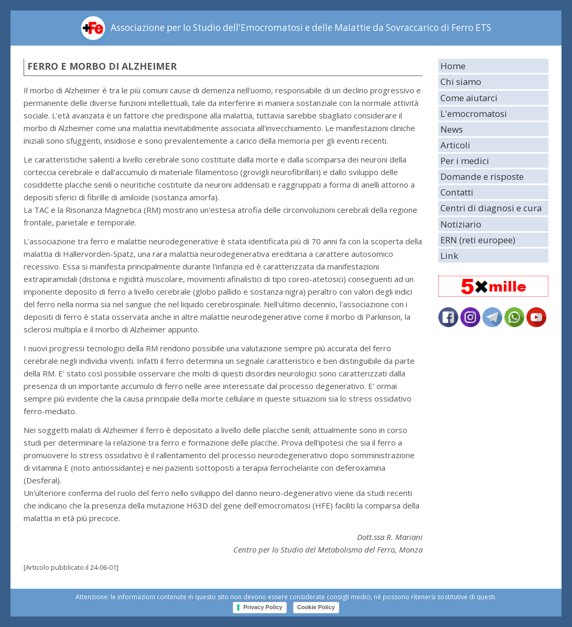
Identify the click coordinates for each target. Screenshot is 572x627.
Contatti (456, 192)
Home (453, 66)
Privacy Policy (263, 607)
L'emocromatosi (473, 113)
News (451, 129)
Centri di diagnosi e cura (491, 208)
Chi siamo (460, 81)
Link (449, 256)
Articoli (455, 145)
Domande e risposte (482, 176)
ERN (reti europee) (477, 240)
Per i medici (464, 161)
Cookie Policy (316, 607)
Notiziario (460, 224)
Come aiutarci (469, 98)
